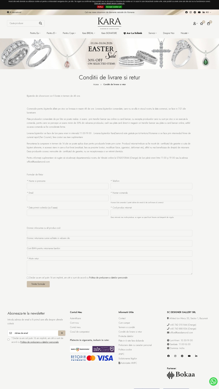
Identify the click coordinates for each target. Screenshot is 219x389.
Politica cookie (125, 349)
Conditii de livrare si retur (130, 331)
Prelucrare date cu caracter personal (135, 345)
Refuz (100, 7)
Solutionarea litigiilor (128, 358)
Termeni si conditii (127, 327)
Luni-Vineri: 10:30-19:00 (180, 340)
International (14, 12)
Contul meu (75, 327)
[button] (209, 12)
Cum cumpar (124, 322)
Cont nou (74, 322)
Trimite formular (38, 284)
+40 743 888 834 (177, 328)
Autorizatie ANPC (128, 363)
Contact (122, 318)
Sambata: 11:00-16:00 (179, 344)
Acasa (96, 84)
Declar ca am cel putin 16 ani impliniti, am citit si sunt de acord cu (77, 277)
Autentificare (75, 318)
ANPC (121, 354)
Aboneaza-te (61, 333)
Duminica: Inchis (176, 348)
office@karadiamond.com (180, 332)
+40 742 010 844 (177, 324)
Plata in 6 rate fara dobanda (131, 340)
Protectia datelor (126, 336)
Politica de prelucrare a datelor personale (108, 277)
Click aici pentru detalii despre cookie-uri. (109, 3)
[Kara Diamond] (109, 23)
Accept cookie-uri (113, 7)
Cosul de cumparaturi (80, 331)
